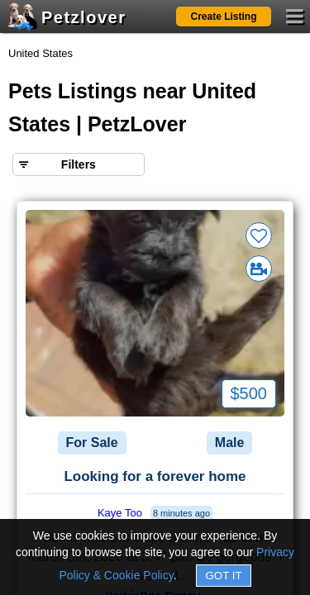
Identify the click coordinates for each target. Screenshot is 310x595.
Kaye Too (120, 513)
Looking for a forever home (155, 476)
